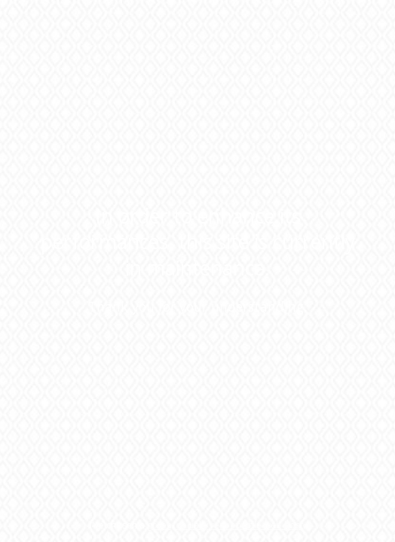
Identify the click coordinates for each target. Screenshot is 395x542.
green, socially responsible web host (225, 525)
